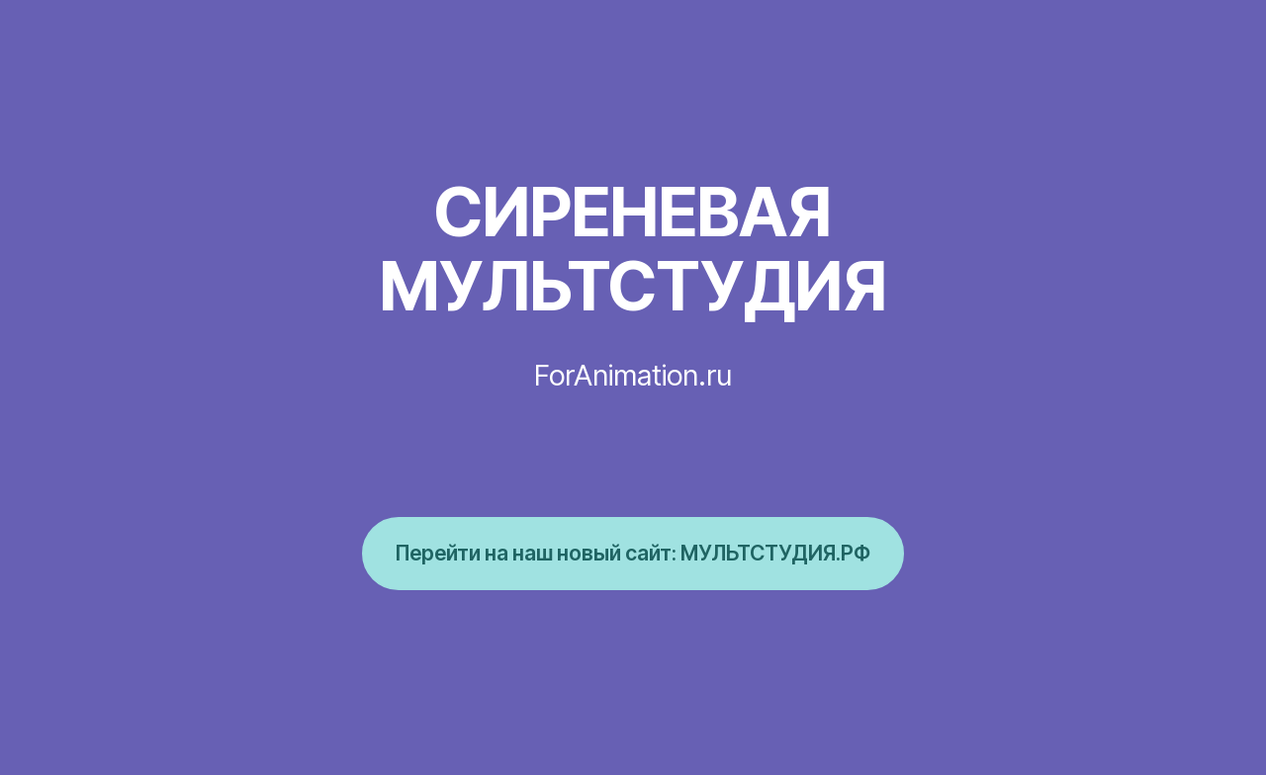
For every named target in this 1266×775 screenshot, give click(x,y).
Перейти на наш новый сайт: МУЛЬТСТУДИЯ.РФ (633, 552)
